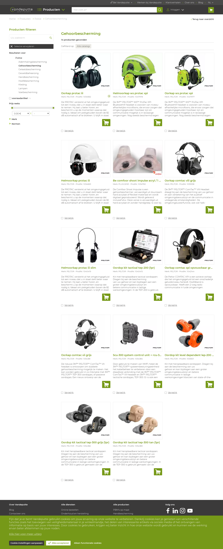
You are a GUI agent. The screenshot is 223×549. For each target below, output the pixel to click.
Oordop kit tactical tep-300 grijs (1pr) (85, 442)
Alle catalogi (83, 46)
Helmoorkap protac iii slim (78, 267)
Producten (25, 18)
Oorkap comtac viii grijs (180, 180)
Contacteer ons (17, 513)
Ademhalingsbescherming (32, 61)
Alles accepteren (60, 543)
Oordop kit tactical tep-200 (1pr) (134, 267)
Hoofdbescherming (28, 81)
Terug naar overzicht (203, 19)
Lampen (22, 88)
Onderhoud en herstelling (75, 513)
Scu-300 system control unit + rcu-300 (138, 355)
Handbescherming (28, 77)
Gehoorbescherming (29, 65)
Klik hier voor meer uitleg (25, 534)
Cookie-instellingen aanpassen (27, 543)
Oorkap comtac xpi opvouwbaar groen (190, 267)
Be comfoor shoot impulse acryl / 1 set (138, 180)
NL (209, 2)
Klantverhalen (173, 2)
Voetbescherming (27, 92)
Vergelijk (69, 130)
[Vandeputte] (21, 9)
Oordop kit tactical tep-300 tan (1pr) (136, 442)
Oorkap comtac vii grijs (76, 355)
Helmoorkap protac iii (75, 180)
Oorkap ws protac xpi (179, 93)
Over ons (189, 2)
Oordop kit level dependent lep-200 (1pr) (191, 355)
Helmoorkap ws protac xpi (130, 93)
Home (12, 18)
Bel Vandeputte (120, 2)
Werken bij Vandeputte (149, 2)
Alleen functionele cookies (87, 543)
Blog (200, 2)
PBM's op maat (121, 509)
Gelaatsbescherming (29, 69)
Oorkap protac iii (72, 93)
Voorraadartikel (20, 98)
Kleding (22, 84)
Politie (38, 18)
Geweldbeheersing (28, 73)
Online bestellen (70, 509)
